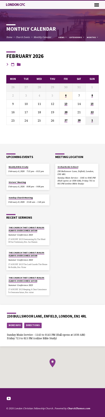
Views (62, 37)
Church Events (23, 37)
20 (65, 112)
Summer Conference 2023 (20, 234)
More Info (15, 325)
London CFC (15, 4)
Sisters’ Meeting (17, 182)
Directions (33, 325)
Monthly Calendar (42, 37)
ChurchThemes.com (78, 408)
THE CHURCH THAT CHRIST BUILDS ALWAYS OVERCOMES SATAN (26, 229)
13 (65, 104)
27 (65, 120)
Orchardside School (68, 167)
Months (93, 37)
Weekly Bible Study (18, 167)
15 (92, 104)
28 (79, 120)
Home (9, 37)
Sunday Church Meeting (21, 197)
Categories (77, 37)
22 (92, 112)
